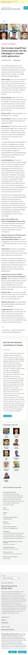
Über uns (3, 620)
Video (4, 21)
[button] (14, 31)
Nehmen (12, 652)
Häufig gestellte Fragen (7, 629)
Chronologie (7, 416)
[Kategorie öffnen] (19, 578)
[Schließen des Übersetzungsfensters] (27, 2)
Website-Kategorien (8, 578)
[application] (14, 32)
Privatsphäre (4, 622)
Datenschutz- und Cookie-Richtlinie (16, 648)
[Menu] (26, 8)
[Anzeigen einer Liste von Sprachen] (23, 1)
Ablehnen (22, 652)
